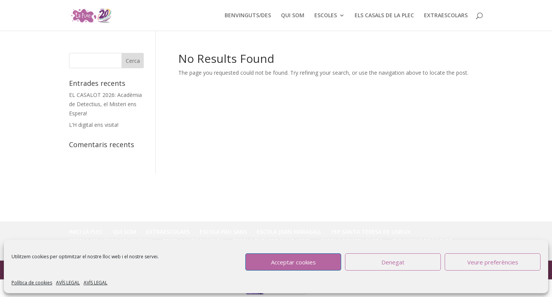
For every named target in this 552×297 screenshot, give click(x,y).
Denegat (392, 262)
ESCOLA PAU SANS (223, 231)
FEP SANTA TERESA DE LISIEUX (371, 231)
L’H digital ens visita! (93, 124)
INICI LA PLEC (86, 231)
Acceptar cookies (293, 262)
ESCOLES (325, 16)
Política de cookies (32, 282)
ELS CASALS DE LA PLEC (384, 16)
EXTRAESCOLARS (446, 16)
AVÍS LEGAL (68, 282)
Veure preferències (492, 262)
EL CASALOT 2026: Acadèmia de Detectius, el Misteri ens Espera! (105, 104)
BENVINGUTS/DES (248, 16)
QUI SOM (292, 16)
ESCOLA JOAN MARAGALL (289, 231)
